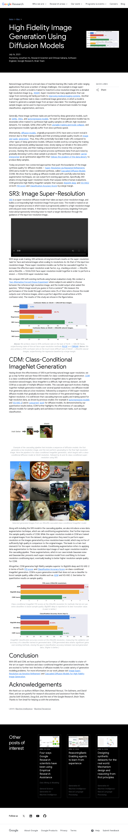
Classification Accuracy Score (43, 186)
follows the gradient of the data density (69, 157)
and (10, 139)
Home (11, 19)
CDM (87, 376)
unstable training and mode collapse (68, 125)
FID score (21, 186)
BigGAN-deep (70, 183)
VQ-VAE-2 (17, 403)
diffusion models (28, 133)
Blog (18, 19)
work (42, 403)
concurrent (34, 403)
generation (23, 139)
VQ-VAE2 (84, 183)
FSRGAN (75, 346)
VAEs (20, 119)
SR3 (10, 200)
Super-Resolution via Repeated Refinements (65, 168)
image (85, 136)
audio (15, 139)
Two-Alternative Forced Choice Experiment (28, 282)
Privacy (63, 830)
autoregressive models (38, 119)
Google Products (49, 830)
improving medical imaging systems (64, 96)
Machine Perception (42, 709)
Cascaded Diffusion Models (73, 171)
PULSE (64, 346)
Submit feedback (111, 830)
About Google (31, 830)
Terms (73, 830)
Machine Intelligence (24, 709)
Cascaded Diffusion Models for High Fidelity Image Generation (46, 675)
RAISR (36, 93)
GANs (14, 119)
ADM (56, 575)
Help (95, 830)
